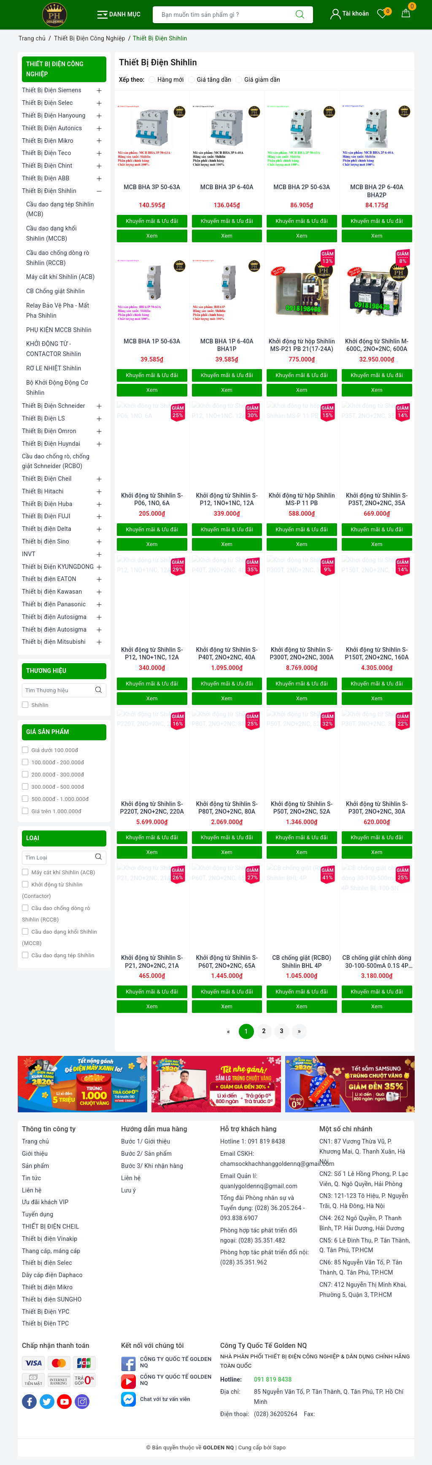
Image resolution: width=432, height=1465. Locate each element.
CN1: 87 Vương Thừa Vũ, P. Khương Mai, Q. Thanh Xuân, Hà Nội (362, 1151)
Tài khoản (349, 13)
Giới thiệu (35, 1153)
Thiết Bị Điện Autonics (52, 128)
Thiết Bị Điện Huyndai (51, 443)
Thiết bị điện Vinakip (49, 1238)
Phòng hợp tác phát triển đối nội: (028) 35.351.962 (264, 1257)
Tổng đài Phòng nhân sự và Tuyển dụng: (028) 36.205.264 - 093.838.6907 (262, 1207)
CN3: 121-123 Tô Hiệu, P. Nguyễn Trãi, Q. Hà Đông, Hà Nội (363, 1200)
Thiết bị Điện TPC (45, 1323)
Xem (152, 236)
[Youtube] (64, 1401)
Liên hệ (31, 1190)
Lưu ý (128, 1190)
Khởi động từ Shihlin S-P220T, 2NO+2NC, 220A (152, 808)
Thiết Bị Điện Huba (47, 504)
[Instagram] (82, 1401)
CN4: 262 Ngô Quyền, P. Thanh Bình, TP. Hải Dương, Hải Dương (361, 1223)
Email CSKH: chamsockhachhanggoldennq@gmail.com (277, 1158)
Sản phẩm (35, 1165)
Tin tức (31, 1178)
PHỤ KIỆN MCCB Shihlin (59, 330)
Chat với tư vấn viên (155, 1399)
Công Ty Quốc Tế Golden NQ (166, 1363)
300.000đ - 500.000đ (57, 787)
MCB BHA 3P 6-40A (227, 187)
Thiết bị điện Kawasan (52, 591)
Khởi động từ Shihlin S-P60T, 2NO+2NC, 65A (227, 961)
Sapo (279, 1447)
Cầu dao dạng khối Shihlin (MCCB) (51, 233)
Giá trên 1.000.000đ (55, 811)
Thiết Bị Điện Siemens (51, 90)
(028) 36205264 (275, 1414)
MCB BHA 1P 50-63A (152, 341)
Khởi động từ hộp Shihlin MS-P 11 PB (302, 499)
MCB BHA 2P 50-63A (301, 187)
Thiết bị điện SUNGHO (52, 1299)
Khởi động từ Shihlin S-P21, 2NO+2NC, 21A (152, 961)
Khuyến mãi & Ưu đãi (152, 221)
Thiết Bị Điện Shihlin (49, 190)
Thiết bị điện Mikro (47, 1287)
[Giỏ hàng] (405, 14)
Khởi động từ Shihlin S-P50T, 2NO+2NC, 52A (302, 808)
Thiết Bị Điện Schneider (53, 405)
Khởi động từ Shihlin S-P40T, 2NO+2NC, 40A (227, 653)
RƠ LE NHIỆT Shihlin (53, 368)
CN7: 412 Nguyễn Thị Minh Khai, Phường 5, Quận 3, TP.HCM (363, 1289)
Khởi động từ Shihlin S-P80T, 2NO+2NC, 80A (227, 808)
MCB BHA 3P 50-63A (152, 187)
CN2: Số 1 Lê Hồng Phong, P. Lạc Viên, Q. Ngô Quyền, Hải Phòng (363, 1178)
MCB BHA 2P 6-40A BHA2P (376, 191)
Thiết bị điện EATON (49, 579)
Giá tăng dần (210, 79)
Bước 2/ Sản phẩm (146, 1153)
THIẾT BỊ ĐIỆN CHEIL (50, 1226)
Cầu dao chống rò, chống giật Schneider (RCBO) (55, 461)
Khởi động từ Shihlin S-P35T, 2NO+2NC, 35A (377, 499)
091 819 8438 (273, 1379)
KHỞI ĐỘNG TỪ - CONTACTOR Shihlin (53, 348)
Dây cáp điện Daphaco (52, 1275)
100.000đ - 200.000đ (57, 762)
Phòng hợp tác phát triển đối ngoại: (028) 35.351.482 (258, 1235)
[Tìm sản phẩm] (220, 14)
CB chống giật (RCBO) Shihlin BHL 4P (301, 961)
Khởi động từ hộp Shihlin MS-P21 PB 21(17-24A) (302, 345)
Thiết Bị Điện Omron (49, 431)
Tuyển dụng (37, 1214)
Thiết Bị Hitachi (43, 491)
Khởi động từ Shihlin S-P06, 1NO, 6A (152, 499)
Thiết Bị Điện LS (43, 418)
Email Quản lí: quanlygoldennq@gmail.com (258, 1181)
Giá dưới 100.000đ (54, 750)
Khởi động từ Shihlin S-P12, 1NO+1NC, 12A (227, 499)
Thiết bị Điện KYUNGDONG (58, 566)
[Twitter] (47, 1401)
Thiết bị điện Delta (46, 528)
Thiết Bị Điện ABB (46, 178)
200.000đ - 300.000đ (57, 774)
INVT (28, 554)
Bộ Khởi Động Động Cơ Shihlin (57, 387)
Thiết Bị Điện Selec (47, 102)
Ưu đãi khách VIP (45, 1202)
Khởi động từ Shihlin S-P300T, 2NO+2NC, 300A (302, 653)
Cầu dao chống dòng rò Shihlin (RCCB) (57, 257)
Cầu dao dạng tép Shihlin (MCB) (60, 209)
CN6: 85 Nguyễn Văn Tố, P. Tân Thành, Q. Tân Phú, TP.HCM (360, 1267)
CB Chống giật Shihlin (55, 291)
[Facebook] (29, 1401)
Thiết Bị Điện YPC (46, 1311)
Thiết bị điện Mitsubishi (54, 641)
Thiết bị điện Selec (47, 1262)
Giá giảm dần (257, 79)
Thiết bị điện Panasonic (54, 604)
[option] (82, 1084)
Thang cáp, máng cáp (51, 1251)
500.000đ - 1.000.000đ (59, 799)
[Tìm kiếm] (300, 14)
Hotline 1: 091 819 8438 (252, 1141)
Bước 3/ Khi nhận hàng (152, 1165)
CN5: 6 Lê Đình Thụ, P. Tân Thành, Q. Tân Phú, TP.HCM (364, 1245)
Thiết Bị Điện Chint (47, 165)
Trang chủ (35, 1141)
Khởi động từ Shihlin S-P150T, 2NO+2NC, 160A (377, 653)
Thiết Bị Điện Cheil (47, 478)
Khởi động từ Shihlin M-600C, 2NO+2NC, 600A (376, 345)
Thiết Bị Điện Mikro (47, 140)
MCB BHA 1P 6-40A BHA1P (227, 345)
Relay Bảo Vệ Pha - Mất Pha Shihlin (57, 310)
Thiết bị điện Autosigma (54, 616)
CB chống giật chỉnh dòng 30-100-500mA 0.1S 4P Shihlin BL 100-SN (376, 961)
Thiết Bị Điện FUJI (46, 516)
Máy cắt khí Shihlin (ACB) (60, 276)
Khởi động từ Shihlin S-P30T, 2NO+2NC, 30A (377, 808)
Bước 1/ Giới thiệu (145, 1141)
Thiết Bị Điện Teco (46, 153)
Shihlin (39, 705)
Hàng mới (166, 79)
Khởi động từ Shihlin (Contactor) (52, 890)
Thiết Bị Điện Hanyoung (54, 115)
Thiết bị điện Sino (45, 541)
